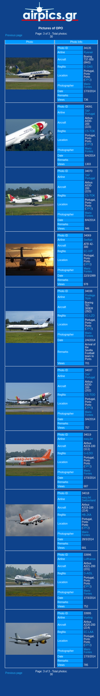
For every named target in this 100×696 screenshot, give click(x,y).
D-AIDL (88, 573)
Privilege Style (90, 297)
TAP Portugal (90, 112)
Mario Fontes (88, 85)
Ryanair (88, 52)
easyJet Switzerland (89, 499)
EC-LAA (88, 632)
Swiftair (88, 239)
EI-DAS (88, 66)
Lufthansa (89, 559)
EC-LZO (90, 315)
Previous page (13, 35)
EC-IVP (88, 251)
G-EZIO (88, 453)
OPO (87, 79)
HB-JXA (86, 514)
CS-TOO (90, 394)
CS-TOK (90, 131)
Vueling (88, 617)
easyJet (88, 438)
